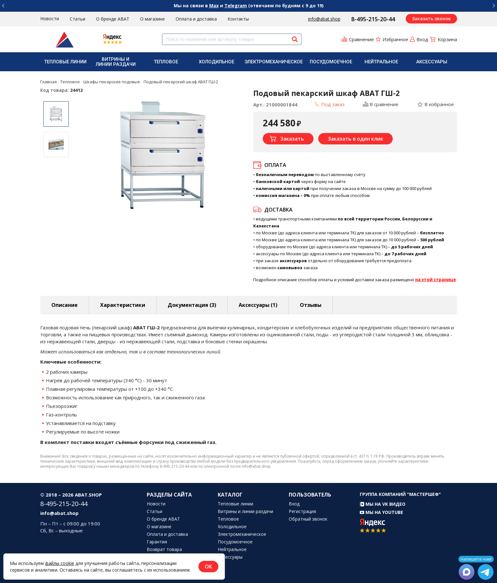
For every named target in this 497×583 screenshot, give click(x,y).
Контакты (238, 19)
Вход (294, 504)
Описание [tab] (64, 304)
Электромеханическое (274, 61)
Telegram (235, 6)
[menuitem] (65, 61)
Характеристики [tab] (122, 304)
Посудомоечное (331, 61)
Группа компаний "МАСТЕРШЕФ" (400, 494)
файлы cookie (59, 563)
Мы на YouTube (381, 512)
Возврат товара (164, 549)
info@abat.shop (324, 19)
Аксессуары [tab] (258, 304)
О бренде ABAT (112, 19)
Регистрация (302, 511)
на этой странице (435, 279)
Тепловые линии (65, 61)
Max (214, 6)
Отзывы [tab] (310, 304)
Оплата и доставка (196, 19)
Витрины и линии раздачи (116, 62)
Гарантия (157, 542)
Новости (49, 19)
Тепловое (166, 61)
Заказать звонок (431, 19)
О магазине (152, 19)
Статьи (77, 19)
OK (208, 566)
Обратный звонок (308, 519)
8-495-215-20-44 (373, 19)
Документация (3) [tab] (192, 304)
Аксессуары (431, 61)
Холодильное (216, 61)
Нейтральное (381, 61)
